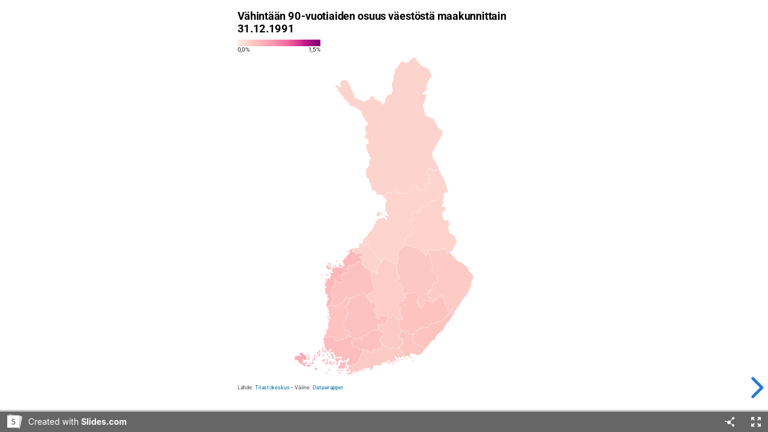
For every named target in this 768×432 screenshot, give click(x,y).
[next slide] (749, 387)
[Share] (730, 422)
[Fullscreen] (756, 422)
